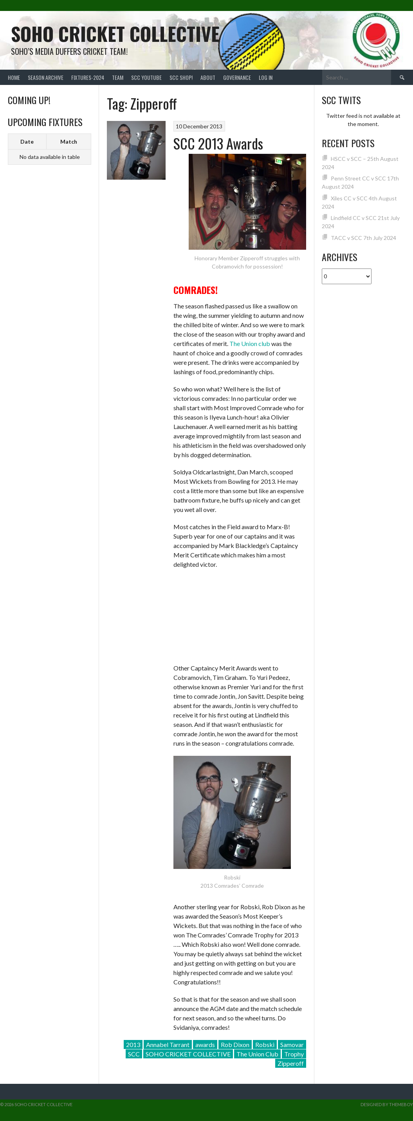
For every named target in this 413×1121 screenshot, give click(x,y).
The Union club (249, 343)
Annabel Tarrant (167, 1044)
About (207, 77)
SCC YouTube (146, 77)
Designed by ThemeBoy (387, 1104)
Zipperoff (291, 1063)
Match (68, 141)
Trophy (294, 1054)
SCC (134, 1054)
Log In (265, 77)
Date (27, 141)
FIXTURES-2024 (87, 77)
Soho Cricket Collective (115, 33)
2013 (133, 1044)
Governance (237, 77)
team (117, 77)
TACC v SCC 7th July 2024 (363, 237)
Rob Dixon (235, 1044)
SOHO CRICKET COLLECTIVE (188, 1054)
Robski (264, 1044)
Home (14, 77)
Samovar (292, 1044)
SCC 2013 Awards (218, 143)
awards (205, 1044)
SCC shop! (181, 77)
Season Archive (45, 77)
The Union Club (257, 1054)
